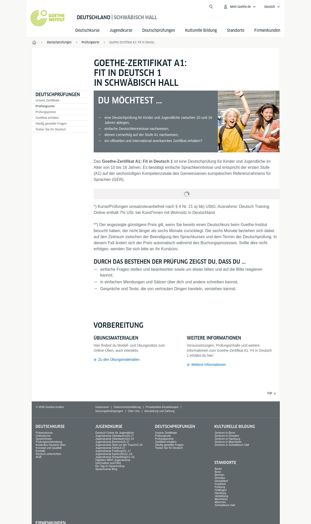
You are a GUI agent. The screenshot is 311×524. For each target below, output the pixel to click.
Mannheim (221, 499)
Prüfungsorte (45, 106)
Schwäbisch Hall (225, 505)
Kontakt (40, 450)
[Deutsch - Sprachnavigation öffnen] (272, 7)
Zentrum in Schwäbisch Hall (232, 444)
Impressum (102, 406)
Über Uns (134, 410)
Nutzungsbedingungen (109, 410)
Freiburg (220, 486)
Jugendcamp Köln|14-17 (110, 447)
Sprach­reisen (44, 438)
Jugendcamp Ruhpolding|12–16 (114, 456)
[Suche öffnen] (211, 7)
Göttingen (221, 489)
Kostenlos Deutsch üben (51, 444)
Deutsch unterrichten (48, 453)
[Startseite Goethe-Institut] (48, 18)
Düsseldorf (221, 480)
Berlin (218, 468)
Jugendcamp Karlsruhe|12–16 (113, 453)
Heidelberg (221, 496)
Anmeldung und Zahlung (159, 410)
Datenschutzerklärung (127, 406)
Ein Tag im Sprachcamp (110, 465)
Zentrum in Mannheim (228, 441)
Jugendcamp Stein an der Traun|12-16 (119, 444)
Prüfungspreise (46, 112)
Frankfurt (220, 483)
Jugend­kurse (121, 30)
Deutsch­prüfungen (158, 30)
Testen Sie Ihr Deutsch (51, 129)
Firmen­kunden (267, 30)
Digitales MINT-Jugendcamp (112, 459)
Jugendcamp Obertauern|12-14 (114, 438)
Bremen (219, 474)
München (220, 502)
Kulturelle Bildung (201, 30)
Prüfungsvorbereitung (49, 441)
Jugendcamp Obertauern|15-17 (114, 435)
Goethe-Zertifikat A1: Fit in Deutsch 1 (133, 42)
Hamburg (220, 492)
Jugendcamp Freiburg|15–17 (113, 450)
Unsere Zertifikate (47, 100)
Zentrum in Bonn (225, 432)
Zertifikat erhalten (47, 118)
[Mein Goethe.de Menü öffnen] (239, 7)
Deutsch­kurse (87, 30)
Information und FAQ (108, 462)
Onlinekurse (43, 435)
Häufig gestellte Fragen (51, 123)
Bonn (218, 471)
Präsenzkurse (44, 432)
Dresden (220, 477)
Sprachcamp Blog (106, 469)
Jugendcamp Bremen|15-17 (112, 441)
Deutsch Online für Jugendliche (114, 432)
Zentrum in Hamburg (227, 438)
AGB (39, 456)
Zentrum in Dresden (227, 435)
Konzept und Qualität (49, 447)
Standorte (235, 30)
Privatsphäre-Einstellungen (162, 406)
